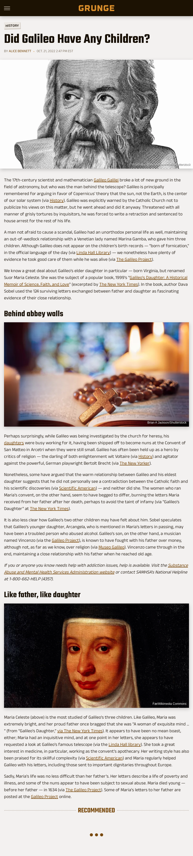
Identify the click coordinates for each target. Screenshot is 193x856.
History (12, 25)
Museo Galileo (111, 547)
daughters (14, 442)
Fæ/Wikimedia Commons (169, 703)
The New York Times (118, 284)
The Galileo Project (134, 259)
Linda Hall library (125, 744)
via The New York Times (80, 730)
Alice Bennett (20, 51)
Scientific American (77, 488)
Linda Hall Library (93, 252)
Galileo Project (65, 540)
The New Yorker (135, 463)
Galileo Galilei (106, 179)
